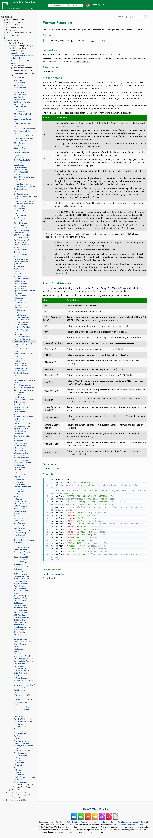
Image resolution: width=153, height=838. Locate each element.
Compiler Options (18, 53)
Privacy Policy (66, 822)
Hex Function (19, 409)
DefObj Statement (21, 257)
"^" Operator (19, 775)
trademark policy (61, 832)
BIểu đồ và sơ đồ (12, 38)
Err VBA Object (20, 303)
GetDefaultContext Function (21, 374)
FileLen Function (20, 324)
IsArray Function (20, 443)
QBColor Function (21, 593)
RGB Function (19, 615)
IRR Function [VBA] (21, 438)
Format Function (20, 341)
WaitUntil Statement (22, 741)
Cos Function (19, 182)
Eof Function (19, 288)
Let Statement (19, 484)
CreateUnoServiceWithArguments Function (25, 197)
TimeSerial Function (21, 707)
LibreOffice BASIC (15, 43)
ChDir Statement (20, 150)
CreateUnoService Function (24, 194)
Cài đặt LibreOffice (13, 797)
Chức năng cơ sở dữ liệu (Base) (18, 32)
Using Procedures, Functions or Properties (22, 56)
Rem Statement (20, 605)
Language (29, 8)
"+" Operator (19, 767)
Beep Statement (20, 94)
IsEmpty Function (21, 448)
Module (13, 8)
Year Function (19, 760)
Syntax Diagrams (18, 65)
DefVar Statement (21, 264)
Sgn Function (19, 649)
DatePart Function (21, 225)
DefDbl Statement (21, 247)
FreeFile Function (20, 361)
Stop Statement (20, 675)
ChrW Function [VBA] (22, 160)
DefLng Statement (21, 254)
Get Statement (19, 392)
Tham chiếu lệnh (17, 50)
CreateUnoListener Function (21, 190)
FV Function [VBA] (21, 368)
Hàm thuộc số (19, 535)
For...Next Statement (22, 336)
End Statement (19, 281)
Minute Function (20, 501)
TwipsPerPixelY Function (23, 721)
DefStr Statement (21, 261)
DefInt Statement (21, 252)
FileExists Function (21, 322)
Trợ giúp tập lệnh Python (18, 792)
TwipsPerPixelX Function (23, 719)
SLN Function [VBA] (22, 656)
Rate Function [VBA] (22, 595)
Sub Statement (20, 690)
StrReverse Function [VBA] (24, 685)
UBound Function (21, 731)
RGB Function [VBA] (22, 617)
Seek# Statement (20, 639)
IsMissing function (21, 453)
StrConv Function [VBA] (23, 680)
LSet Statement (20, 474)
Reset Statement (20, 610)
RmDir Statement (20, 622)
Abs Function (19, 78)
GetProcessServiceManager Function (24, 381)
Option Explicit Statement (24, 559)
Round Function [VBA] (22, 627)
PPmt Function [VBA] (22, 579)
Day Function (19, 232)
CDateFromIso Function (23, 138)
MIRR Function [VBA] (22, 504)
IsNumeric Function (21, 458)
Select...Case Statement (23, 104)
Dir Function (18, 274)
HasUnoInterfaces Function (24, 407)
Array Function (19, 82)
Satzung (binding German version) (125, 822)
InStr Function (19, 421)
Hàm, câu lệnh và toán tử (23, 68)
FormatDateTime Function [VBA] (24, 345)
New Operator (19, 523)
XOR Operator (19, 758)
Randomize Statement (22, 598)
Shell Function (19, 651)
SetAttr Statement (21, 644)
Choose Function (20, 155)
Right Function (19, 620)
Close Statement (20, 167)
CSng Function (19, 206)
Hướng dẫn (15, 789)
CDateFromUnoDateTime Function (24, 115)
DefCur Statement (21, 242)
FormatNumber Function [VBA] (23, 350)
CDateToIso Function (22, 140)
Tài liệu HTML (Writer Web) (17, 22)
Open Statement (20, 549)
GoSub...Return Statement (24, 399)
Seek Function (19, 637)
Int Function (18, 433)
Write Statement (20, 755)
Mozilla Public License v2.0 (132, 824)
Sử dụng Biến (19, 779)
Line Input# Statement (22, 487)
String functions (50, 577)
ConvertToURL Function (23, 179)
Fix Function (18, 334)
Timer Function (20, 714)
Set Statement (19, 646)
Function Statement (21, 366)
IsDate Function (20, 445)
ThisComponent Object (23, 700)
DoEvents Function (21, 278)
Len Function (19, 482)
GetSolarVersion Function (24, 387)
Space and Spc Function (23, 658)
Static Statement (20, 673)
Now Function (19, 528)
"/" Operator (18, 770)
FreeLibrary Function (22, 363)
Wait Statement (20, 738)
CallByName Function (22, 102)
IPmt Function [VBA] (22, 436)
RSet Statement (20, 629)
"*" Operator (19, 765)
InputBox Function (21, 428)
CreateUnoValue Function (24, 203)
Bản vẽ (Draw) (11, 30)
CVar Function (19, 213)
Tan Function (19, 697)
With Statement (20, 753)
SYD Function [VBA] (22, 695)
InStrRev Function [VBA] (23, 424)
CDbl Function (19, 145)
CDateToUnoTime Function (24, 128)
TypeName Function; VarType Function (22, 727)
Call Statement (19, 99)
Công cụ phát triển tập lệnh (19, 795)
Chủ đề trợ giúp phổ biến (16, 800)
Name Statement (20, 520)
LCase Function (20, 472)
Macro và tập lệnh (13, 40)
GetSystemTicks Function (24, 390)
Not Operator (19, 525)
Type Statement (20, 724)
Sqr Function (19, 666)
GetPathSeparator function (24, 385)
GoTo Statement (20, 402)
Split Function (19, 663)
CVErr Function (20, 215)
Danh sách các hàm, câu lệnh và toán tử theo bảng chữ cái (23, 73)
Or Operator (18, 571)
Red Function (19, 603)
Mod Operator (19, 508)
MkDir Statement (20, 506)
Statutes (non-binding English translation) (91, 822)
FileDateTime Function (23, 320)
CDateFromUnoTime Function (22, 125)
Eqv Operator (19, 293)
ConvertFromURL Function (24, 177)
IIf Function (18, 414)
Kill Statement (19, 467)
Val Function (19, 736)
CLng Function (19, 165)
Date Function (19, 218)
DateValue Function (21, 230)
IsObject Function (21, 460)
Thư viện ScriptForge (21, 787)
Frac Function (19, 358)
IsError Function (20, 450)
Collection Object (20, 169)
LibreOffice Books (95, 809)
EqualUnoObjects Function (24, 291)
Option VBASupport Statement (22, 563)
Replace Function (20, 608)
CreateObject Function (23, 184)
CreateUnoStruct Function (24, 201)
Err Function (18, 300)
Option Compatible (21, 172)
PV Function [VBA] (21, 591)
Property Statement (21, 583)
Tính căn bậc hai (20, 668)
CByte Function (20, 109)
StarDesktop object (21, 671)
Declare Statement (21, 237)
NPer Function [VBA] (22, 530)
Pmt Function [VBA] (22, 576)
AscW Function (20, 87)
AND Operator (19, 80)
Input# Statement (21, 431)
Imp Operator (19, 419)
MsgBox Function (21, 518)
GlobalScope (19, 92)
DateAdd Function (21, 220)
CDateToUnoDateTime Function (23, 120)
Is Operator (18, 441)
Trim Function (19, 716)
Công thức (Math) (13, 35)
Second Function (20, 634)
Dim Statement (20, 271)
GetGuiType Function (22, 378)
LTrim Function (20, 477)
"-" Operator (19, 762)
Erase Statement (20, 295)
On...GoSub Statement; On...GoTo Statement (23, 546)
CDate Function (20, 143)
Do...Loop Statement (22, 276)
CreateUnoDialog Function (24, 186)
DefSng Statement (21, 259)
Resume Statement (21, 612)
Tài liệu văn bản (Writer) (15, 19)
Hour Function (19, 412)
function (82, 61)
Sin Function (19, 654)
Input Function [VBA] (22, 426)
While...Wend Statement (23, 750)
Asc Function (19, 85)
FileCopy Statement (21, 317)
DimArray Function (21, 269)
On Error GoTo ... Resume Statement (24, 541)
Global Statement (21, 395)
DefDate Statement (21, 245)
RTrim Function (20, 632)
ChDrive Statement (21, 153)
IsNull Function (20, 455)
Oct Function (19, 537)
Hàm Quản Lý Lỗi (20, 307)
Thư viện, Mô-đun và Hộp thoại (21, 61)
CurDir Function (20, 211)
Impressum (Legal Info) (48, 822)
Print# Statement (20, 581)
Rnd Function (19, 625)
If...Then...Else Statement (24, 416)
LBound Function (20, 470)
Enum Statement (20, 283)
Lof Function (19, 491)
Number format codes (53, 573)
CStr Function (19, 208)
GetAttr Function (20, 370)
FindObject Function (22, 327)
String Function (20, 687)
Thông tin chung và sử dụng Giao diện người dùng (20, 46)
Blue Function (19, 97)
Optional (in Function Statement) (22, 567)
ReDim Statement (21, 600)
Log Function (19, 494)
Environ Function (20, 286)
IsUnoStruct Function (22, 462)
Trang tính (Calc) (12, 25)
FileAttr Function (20, 315)
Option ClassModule (22, 554)
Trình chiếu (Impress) (14, 27)
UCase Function (20, 733)
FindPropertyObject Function (21, 330)
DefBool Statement (21, 240)
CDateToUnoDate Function (24, 136)
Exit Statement (19, 310)
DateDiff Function (21, 223)
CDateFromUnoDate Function (22, 132)
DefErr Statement (21, 249)
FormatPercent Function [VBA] (23, 354)
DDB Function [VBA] (22, 235)
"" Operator (18, 772)
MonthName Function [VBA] (22, 514)
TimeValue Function (21, 709)
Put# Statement (20, 588)
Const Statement (20, 174)
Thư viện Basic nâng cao (23, 784)
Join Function (19, 465)
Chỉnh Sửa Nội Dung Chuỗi (24, 777)
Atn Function (19, 90)
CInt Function (19, 162)
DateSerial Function (21, 228)
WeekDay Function (21, 743)
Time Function (19, 712)
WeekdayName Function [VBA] (23, 747)
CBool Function (20, 107)
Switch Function (20, 692)
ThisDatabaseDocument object (23, 703)
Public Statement (20, 586)
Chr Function (19, 157)
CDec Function (19, 148)
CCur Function (19, 111)
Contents (6, 16)
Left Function (19, 479)
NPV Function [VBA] (22, 533)
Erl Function (18, 298)
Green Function (20, 404)
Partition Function (21, 574)
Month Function (20, 511)
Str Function (18, 683)
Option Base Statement (23, 552)
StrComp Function (21, 678)
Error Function (19, 305)
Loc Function (19, 489)
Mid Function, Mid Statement (21, 497)
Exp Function (19, 312)
